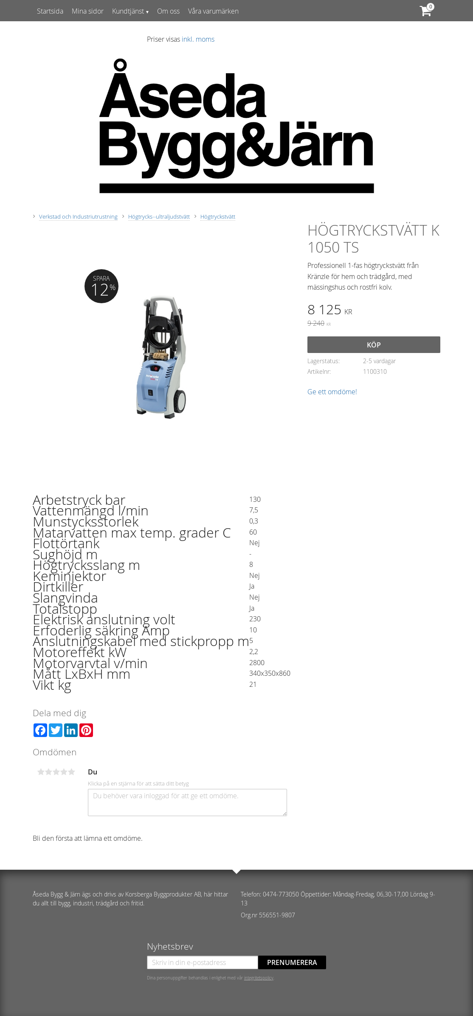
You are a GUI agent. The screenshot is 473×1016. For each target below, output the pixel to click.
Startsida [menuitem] (50, 11)
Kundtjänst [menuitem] (128, 11)
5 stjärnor (71, 772)
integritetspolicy (258, 978)
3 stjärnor (56, 772)
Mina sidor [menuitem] (88, 11)
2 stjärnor (48, 772)
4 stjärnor (64, 772)
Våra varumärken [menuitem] (213, 11)
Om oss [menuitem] (168, 11)
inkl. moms (198, 39)
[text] (373, 310)
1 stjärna (41, 772)
